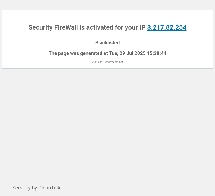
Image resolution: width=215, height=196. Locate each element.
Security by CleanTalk (37, 188)
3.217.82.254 (167, 27)
